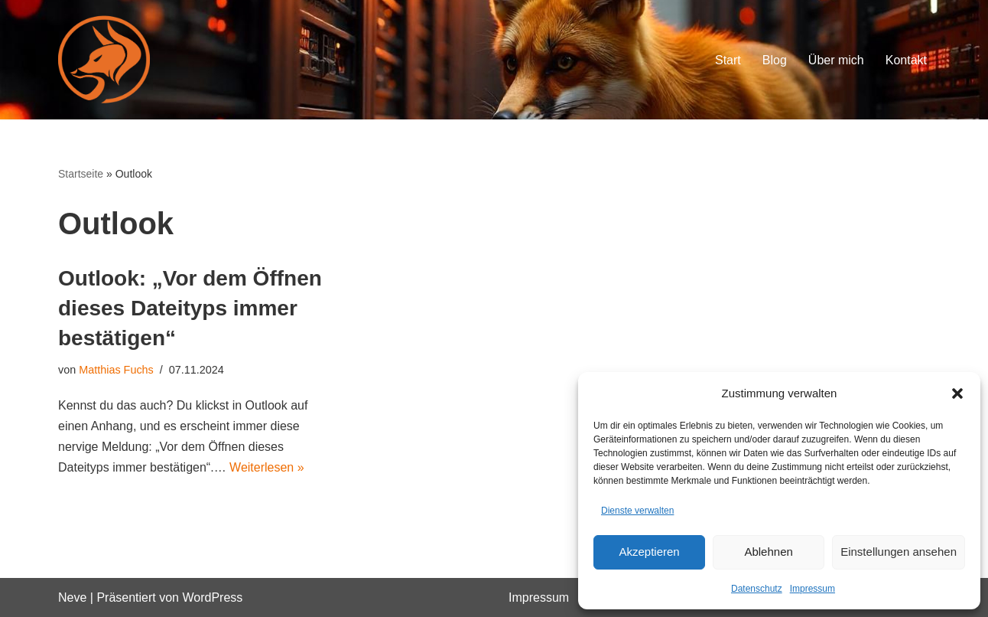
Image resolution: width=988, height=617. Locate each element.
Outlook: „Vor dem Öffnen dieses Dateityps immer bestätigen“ (190, 308)
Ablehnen (768, 551)
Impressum (812, 588)
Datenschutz (756, 588)
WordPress (212, 597)
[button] (957, 393)
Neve (72, 597)
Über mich (836, 60)
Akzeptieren (649, 551)
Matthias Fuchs (116, 370)
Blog (774, 60)
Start (728, 60)
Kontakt (906, 60)
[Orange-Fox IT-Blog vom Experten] (104, 60)
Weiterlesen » (266, 467)
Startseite (80, 174)
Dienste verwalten (637, 510)
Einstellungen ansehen (898, 551)
